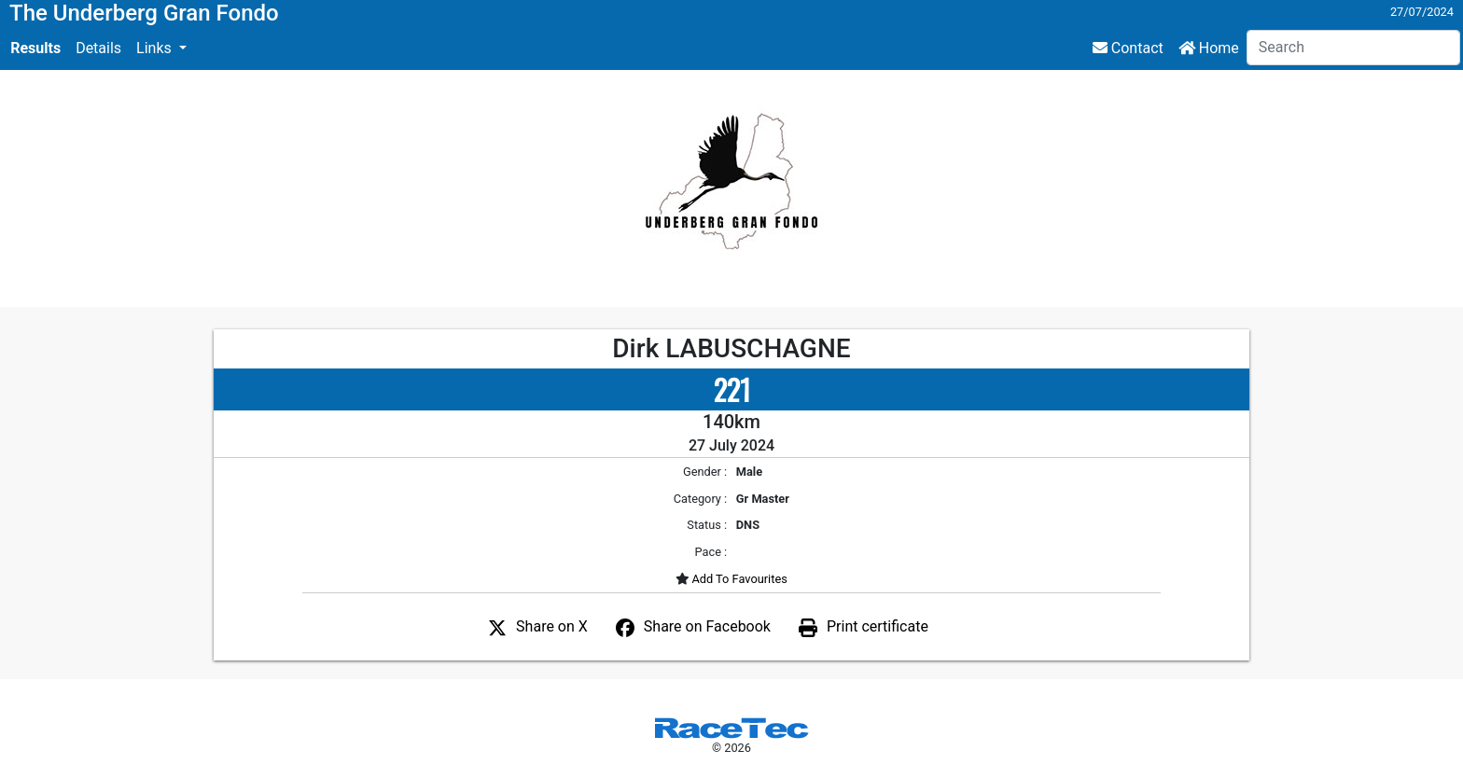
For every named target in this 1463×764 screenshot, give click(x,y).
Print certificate (877, 626)
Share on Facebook (707, 626)
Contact (1128, 48)
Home (1208, 48)
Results (35, 48)
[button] (161, 48)
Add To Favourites (738, 579)
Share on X (552, 626)
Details (98, 48)
